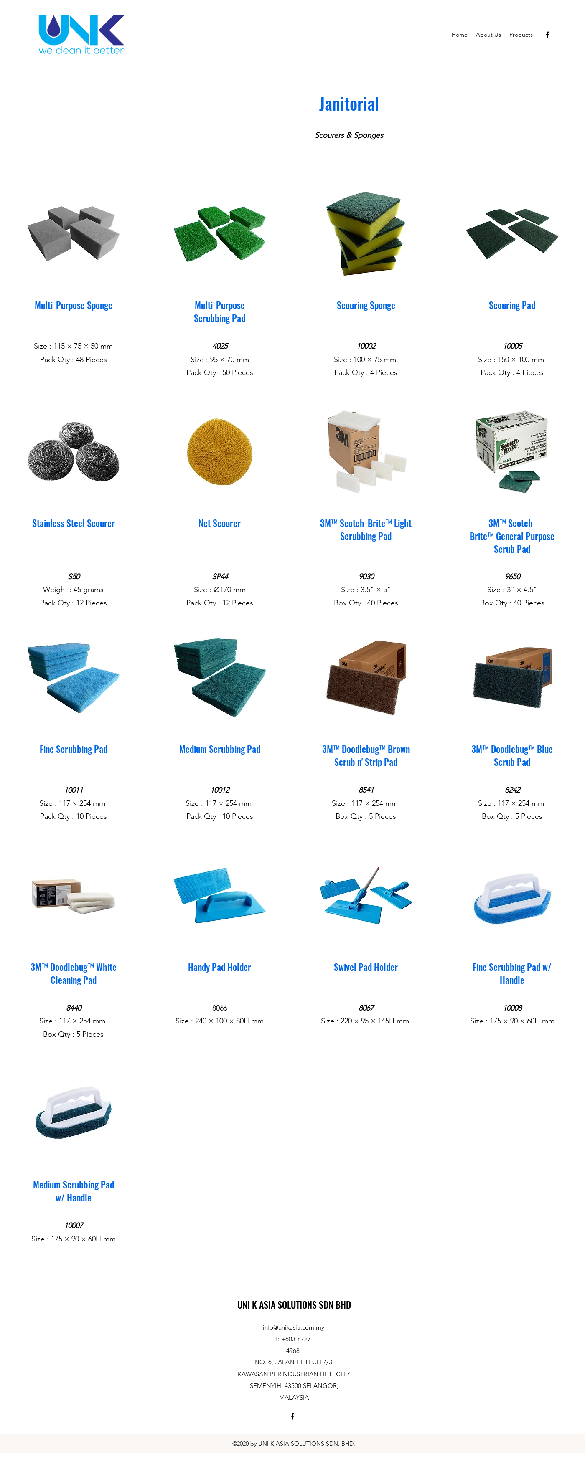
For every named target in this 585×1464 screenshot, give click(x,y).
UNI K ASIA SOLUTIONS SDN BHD (294, 1304)
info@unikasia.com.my (293, 1327)
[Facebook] (547, 34)
